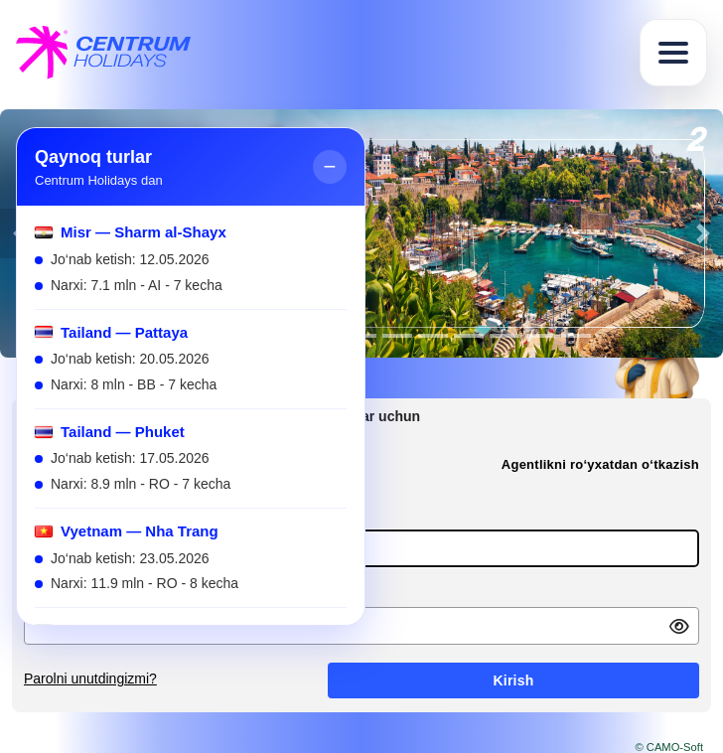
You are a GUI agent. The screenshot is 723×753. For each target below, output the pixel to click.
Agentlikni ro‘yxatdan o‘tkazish (600, 464)
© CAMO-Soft (669, 747)
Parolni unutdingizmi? (90, 678)
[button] (703, 233)
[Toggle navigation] (673, 52)
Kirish (513, 680)
